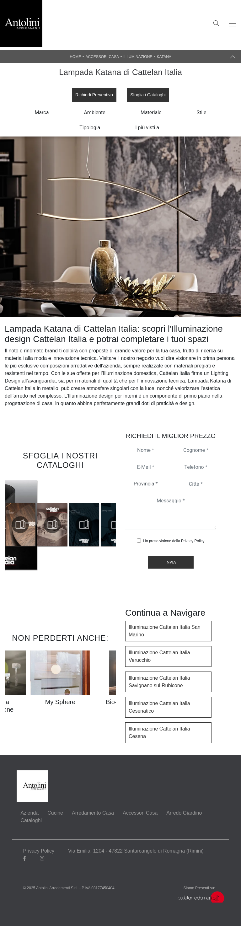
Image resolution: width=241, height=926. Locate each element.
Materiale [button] (151, 112)
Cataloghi (31, 820)
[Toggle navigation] (232, 23)
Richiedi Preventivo (94, 94)
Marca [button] (42, 112)
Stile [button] (201, 112)
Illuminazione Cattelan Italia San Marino (165, 631)
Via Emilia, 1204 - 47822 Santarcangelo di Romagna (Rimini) (136, 851)
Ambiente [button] (94, 112)
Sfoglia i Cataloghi (148, 94)
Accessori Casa (102, 57)
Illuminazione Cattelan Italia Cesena (159, 732)
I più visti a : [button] (148, 128)
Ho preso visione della (173, 541)
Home (75, 57)
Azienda (29, 813)
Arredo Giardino (184, 813)
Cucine (55, 813)
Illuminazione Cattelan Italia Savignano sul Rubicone (159, 682)
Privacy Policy (193, 541)
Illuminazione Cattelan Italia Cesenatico (159, 707)
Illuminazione (137, 57)
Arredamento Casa (93, 813)
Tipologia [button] (89, 128)
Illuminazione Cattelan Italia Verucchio (159, 656)
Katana (164, 57)
